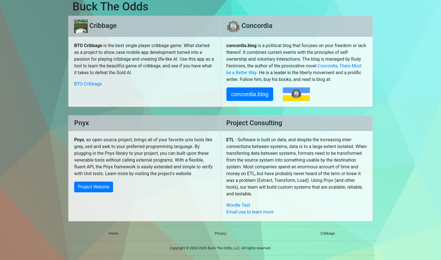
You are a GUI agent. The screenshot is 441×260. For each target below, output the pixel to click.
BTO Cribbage (88, 84)
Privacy (220, 233)
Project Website (93, 187)
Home (113, 233)
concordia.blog (249, 94)
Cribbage (327, 233)
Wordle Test (238, 205)
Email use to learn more (250, 212)
